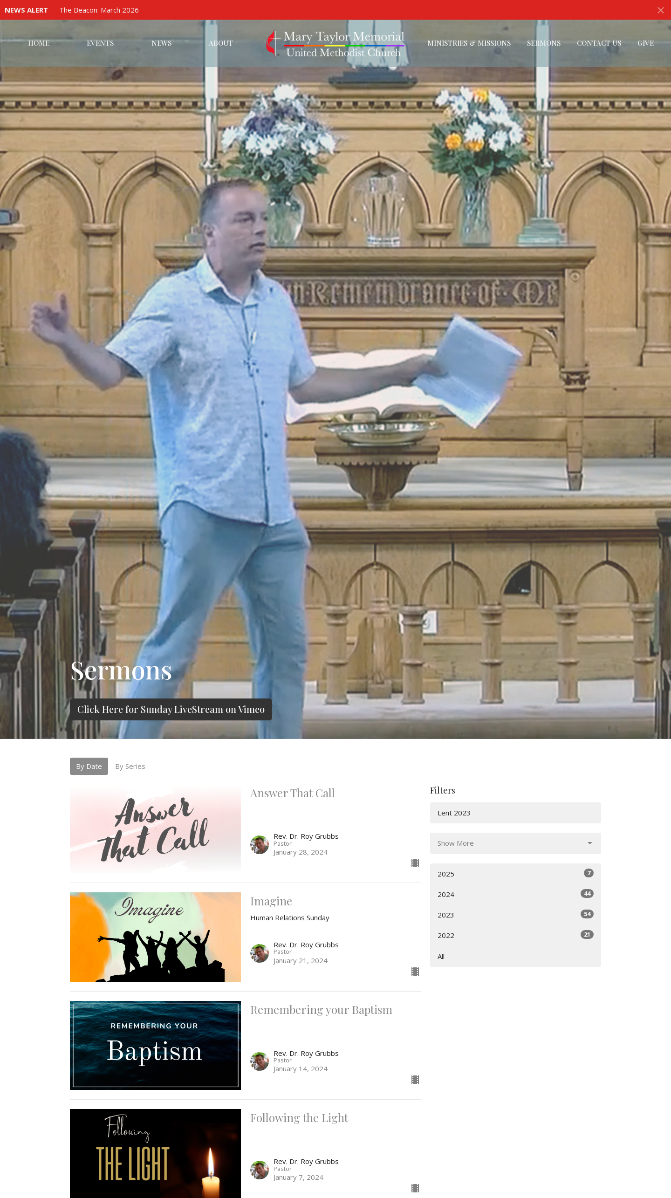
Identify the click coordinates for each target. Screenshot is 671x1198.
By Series (130, 766)
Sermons (544, 43)
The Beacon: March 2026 (99, 9)
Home (38, 43)
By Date (89, 766)
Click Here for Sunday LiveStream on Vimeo (171, 709)
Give (645, 43)
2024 (516, 894)
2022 (516, 935)
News (161, 43)
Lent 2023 (454, 812)
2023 (516, 914)
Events (100, 43)
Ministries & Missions (469, 43)
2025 (516, 873)
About (221, 43)
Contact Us (599, 43)
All (441, 956)
